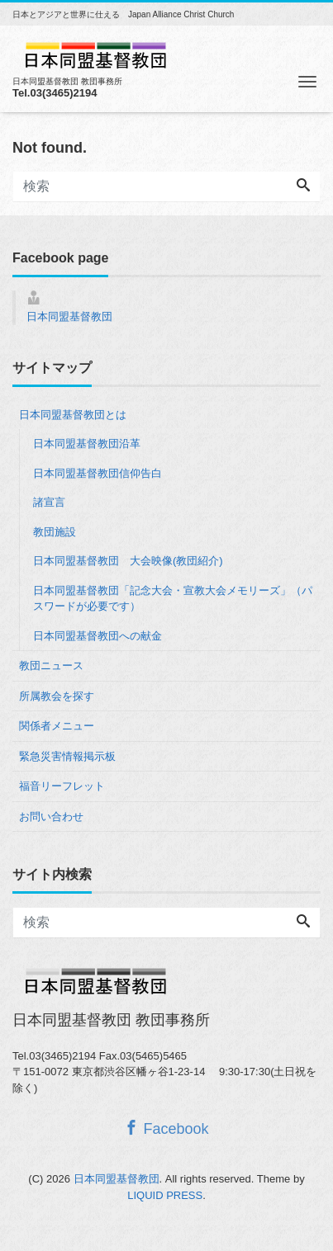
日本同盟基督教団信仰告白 (97, 473)
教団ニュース (51, 665)
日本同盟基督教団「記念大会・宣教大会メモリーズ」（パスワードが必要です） (172, 598)
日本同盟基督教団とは (72, 414)
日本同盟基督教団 (69, 316)
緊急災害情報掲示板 (67, 756)
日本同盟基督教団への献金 (97, 636)
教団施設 (54, 532)
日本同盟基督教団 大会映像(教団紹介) (128, 561)
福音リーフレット (62, 786)
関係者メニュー (56, 726)
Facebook (166, 1128)
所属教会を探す (56, 696)
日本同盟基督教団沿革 (86, 443)
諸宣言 (49, 502)
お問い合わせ (51, 816)
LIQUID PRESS (164, 1195)
